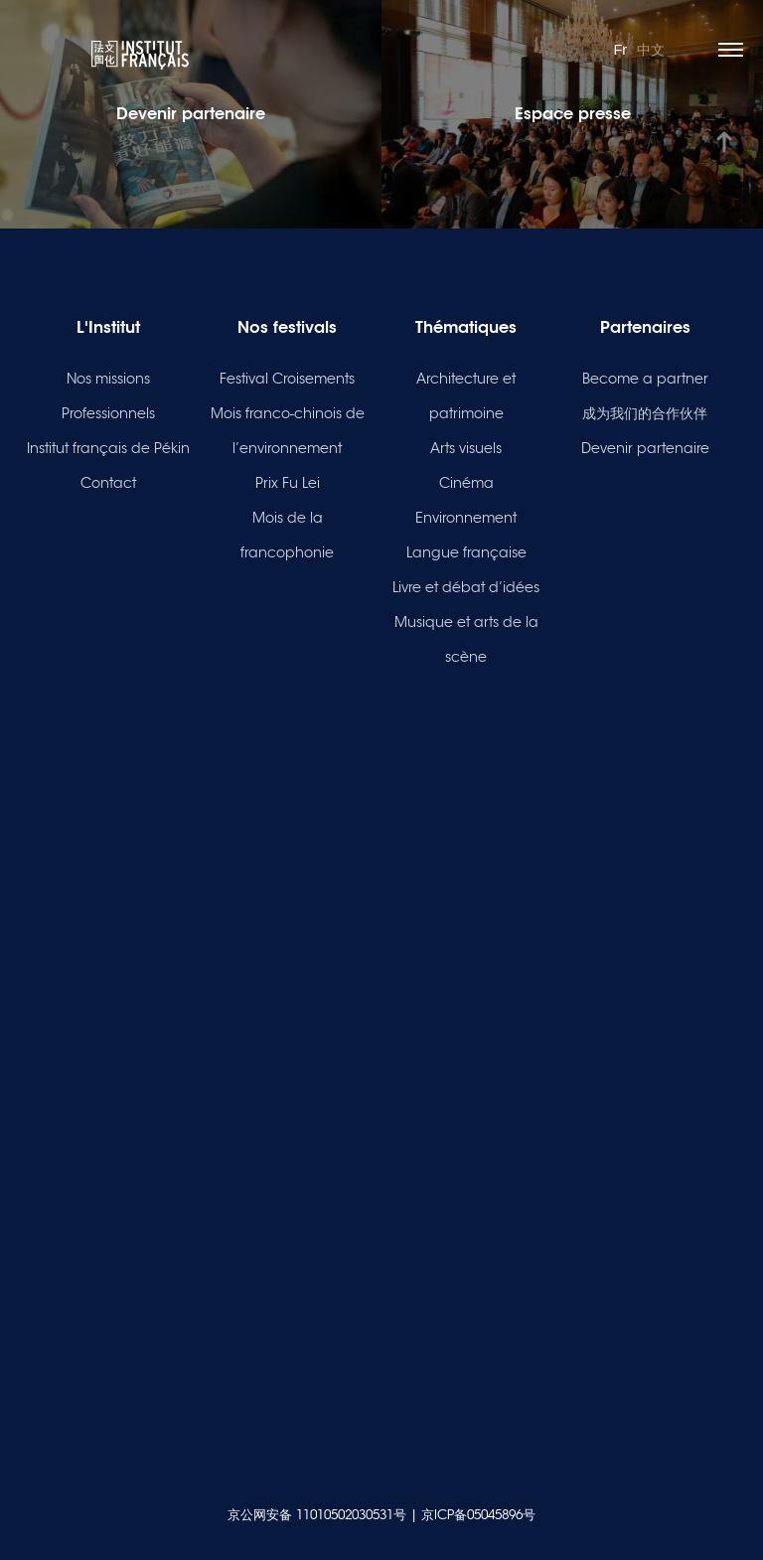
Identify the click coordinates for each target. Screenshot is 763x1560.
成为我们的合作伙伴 (644, 413)
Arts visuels (466, 448)
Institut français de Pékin (108, 448)
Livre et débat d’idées (465, 587)
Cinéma (466, 483)
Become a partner (645, 379)
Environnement (466, 518)
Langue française (466, 552)
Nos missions (108, 379)
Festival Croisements (287, 379)
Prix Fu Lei (287, 483)
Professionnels (108, 413)
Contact (108, 483)
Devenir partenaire (645, 448)
